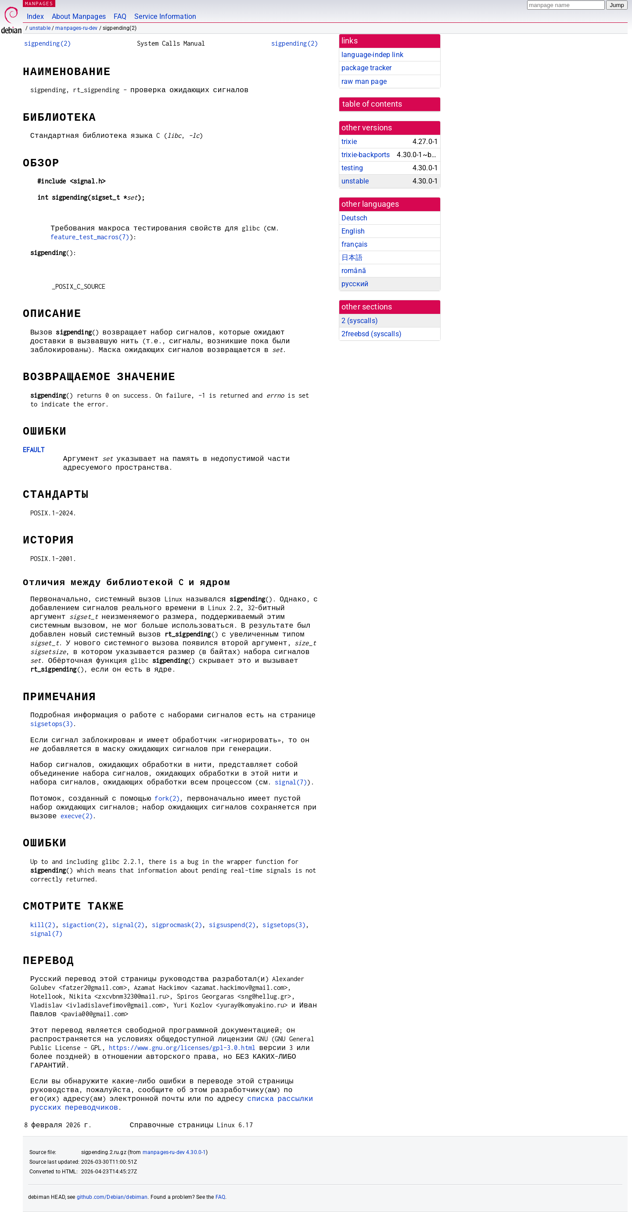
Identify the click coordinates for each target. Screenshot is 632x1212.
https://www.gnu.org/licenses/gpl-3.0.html (182, 1047)
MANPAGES (39, 3)
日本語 (352, 257)
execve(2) (77, 816)
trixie (349, 141)
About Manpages (79, 16)
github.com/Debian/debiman (112, 1197)
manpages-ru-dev (76, 28)
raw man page (364, 81)
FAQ (120, 16)
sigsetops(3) (51, 723)
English (353, 231)
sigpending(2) (47, 43)
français (354, 244)
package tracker (366, 68)
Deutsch (354, 218)
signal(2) (128, 924)
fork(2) (167, 798)
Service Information (165, 16)
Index (35, 16)
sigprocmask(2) (177, 924)
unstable (39, 28)
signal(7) (291, 782)
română (353, 270)
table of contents (372, 104)
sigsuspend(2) (232, 924)
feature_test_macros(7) (89, 237)
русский (354, 284)
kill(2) (42, 924)
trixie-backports (365, 155)
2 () (359, 320)
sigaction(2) (83, 924)
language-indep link (372, 54)
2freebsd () (371, 334)
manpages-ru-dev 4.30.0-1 (174, 1152)
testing (352, 168)
